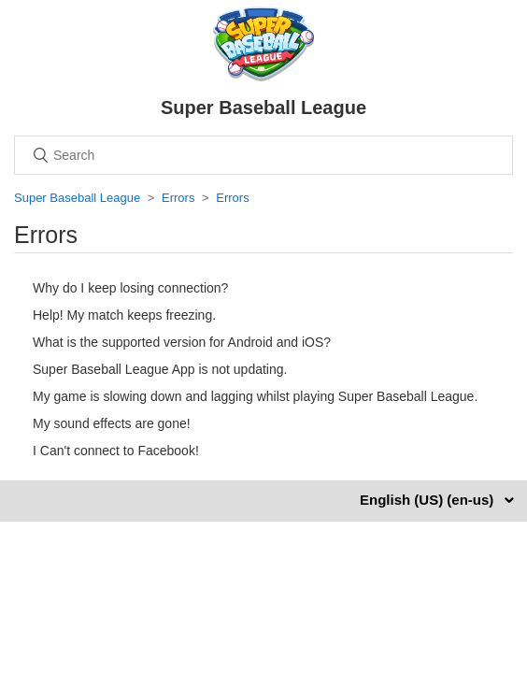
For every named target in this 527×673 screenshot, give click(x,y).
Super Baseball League (77, 198)
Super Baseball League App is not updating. (160, 369)
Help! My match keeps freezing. (124, 315)
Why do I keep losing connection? (130, 287)
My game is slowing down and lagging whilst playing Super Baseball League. (255, 396)
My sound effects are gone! (112, 423)
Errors (178, 198)
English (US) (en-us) (429, 500)
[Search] (263, 155)
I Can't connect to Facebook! (116, 450)
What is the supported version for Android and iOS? (182, 342)
